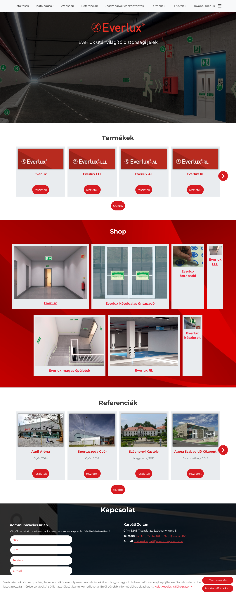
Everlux (43, 172)
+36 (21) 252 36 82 (174, 501)
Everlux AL (143, 172)
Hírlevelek (179, 6)
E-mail (75, 514)
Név (22, 504)
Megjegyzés (22, 525)
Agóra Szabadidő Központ (193, 417)
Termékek (158, 6)
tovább (118, 203)
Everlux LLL (93, 172)
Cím (67, 504)
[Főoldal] (118, 28)
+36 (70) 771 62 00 (148, 501)
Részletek (43, 188)
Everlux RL (193, 172)
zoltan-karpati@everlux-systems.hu (158, 506)
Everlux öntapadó (145, 282)
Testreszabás (218, 580)
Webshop (67, 6)
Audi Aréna (43, 417)
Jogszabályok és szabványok (124, 6)
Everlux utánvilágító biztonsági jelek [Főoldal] (118, 44)
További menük (207, 6)
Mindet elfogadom (217, 588)
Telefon (24, 514)
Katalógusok (44, 6)
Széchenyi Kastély (143, 417)
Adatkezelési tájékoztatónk (173, 586)
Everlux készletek (171, 338)
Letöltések (22, 6)
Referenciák (89, 6)
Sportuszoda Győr (93, 417)
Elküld (17, 572)
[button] (222, 175)
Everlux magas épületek (64, 338)
